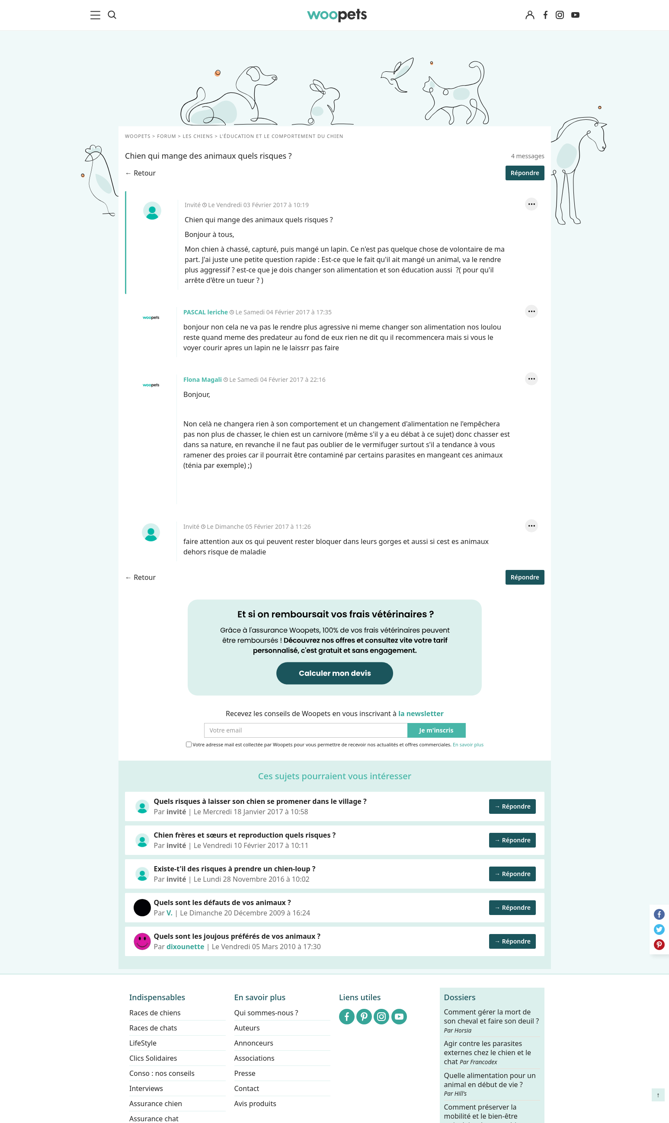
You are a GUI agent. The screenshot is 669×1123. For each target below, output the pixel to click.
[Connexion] (530, 15)
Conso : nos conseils (162, 1073)
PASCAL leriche (150, 318)
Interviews (146, 1088)
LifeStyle (143, 1043)
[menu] (96, 15)
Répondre (524, 173)
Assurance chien (155, 1103)
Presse (244, 1073)
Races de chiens (155, 1012)
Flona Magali (150, 385)
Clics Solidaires (153, 1058)
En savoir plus (467, 745)
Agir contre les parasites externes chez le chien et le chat (487, 1052)
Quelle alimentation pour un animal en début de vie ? (489, 1084)
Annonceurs (253, 1043)
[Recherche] (112, 15)
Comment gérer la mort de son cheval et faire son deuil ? (491, 1021)
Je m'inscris (436, 730)
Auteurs (246, 1028)
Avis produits (255, 1103)
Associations (254, 1058)
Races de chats (153, 1028)
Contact (246, 1088)
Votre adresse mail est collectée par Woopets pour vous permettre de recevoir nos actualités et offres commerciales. (334, 745)
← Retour (140, 173)
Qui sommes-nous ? (266, 1012)
